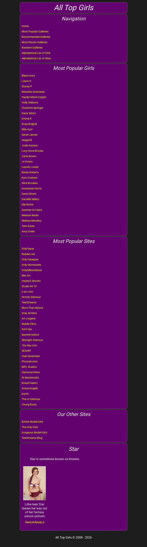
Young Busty (29, 404)
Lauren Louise (30, 166)
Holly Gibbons (30, 102)
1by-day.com (29, 345)
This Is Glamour (31, 399)
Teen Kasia (28, 226)
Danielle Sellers (30, 199)
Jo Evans (27, 161)
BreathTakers (30, 382)
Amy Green (28, 231)
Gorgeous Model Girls (34, 432)
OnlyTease (28, 248)
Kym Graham (29, 177)
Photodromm (30, 361)
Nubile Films (29, 323)
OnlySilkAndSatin (32, 270)
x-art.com (27, 291)
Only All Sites (29, 313)
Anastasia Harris (32, 188)
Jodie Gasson (30, 145)
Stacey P (27, 86)
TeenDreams (29, 302)
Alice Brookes (30, 183)
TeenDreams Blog (32, 437)
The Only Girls (30, 427)
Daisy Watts (29, 113)
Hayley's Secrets (31, 280)
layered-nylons (30, 334)
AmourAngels (30, 388)
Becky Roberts (30, 172)
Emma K (27, 118)
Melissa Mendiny (31, 220)
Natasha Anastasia (33, 91)
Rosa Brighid (29, 123)
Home (25, 26)
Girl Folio (27, 329)
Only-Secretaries (31, 264)
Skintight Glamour (32, 340)
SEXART (26, 350)
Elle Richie (27, 204)
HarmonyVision (31, 372)
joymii (25, 393)
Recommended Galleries (36, 36)
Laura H (26, 81)
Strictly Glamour (31, 297)
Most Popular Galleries (35, 31)
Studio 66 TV (29, 286)
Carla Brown (29, 156)
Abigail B (27, 140)
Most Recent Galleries (34, 42)
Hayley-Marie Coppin (34, 97)
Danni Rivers (29, 193)
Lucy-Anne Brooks (32, 150)
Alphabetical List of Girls (36, 52)
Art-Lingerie (28, 318)
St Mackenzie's (30, 377)
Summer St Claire (32, 209)
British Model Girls (32, 421)
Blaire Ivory (28, 75)
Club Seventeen (31, 356)
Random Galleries (32, 47)
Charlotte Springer (32, 107)
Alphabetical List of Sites (36, 58)
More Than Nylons (32, 307)
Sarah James (29, 134)
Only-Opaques (30, 259)
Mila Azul (27, 129)
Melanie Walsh (30, 215)
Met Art (26, 275)
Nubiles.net (28, 254)
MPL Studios (29, 366)
